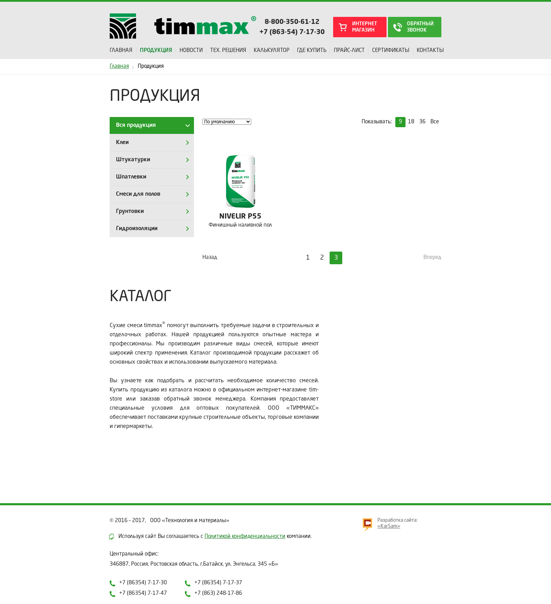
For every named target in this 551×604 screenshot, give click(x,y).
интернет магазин (364, 27)
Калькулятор (272, 50)
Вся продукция (136, 125)
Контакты (430, 50)
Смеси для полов (138, 194)
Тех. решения (228, 50)
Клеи (122, 142)
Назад (209, 257)
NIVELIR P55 (240, 216)
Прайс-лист (349, 50)
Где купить (311, 50)
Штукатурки (133, 160)
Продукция (156, 50)
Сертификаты (390, 50)
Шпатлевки (131, 177)
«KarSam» (388, 526)
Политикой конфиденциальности (245, 536)
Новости (191, 50)
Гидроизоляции (136, 229)
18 (411, 122)
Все (434, 122)
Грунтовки (130, 211)
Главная (121, 50)
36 (422, 122)
